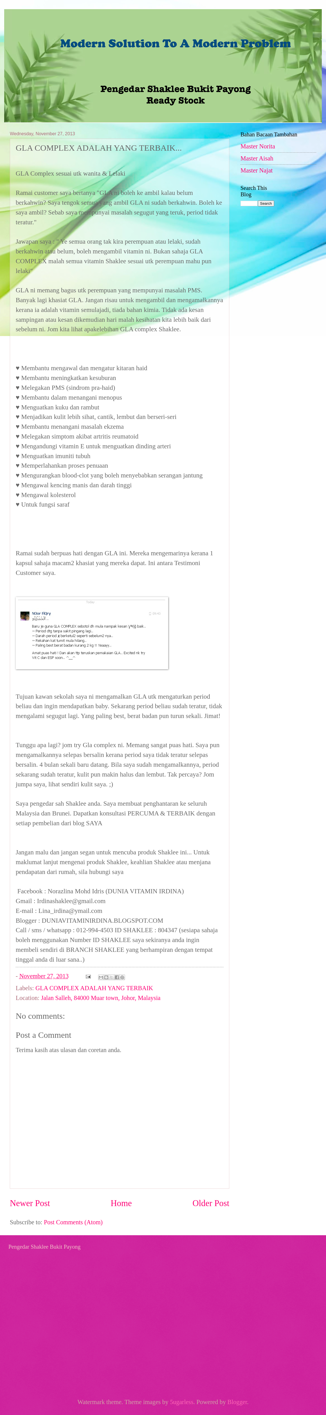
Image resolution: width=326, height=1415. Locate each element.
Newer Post (30, 1203)
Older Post (211, 1203)
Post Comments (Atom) (73, 1222)
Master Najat (257, 170)
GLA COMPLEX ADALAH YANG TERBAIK (94, 988)
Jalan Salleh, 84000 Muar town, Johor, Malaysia (101, 997)
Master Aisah (257, 158)
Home (121, 1203)
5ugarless (181, 1401)
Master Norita (258, 146)
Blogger (237, 1401)
